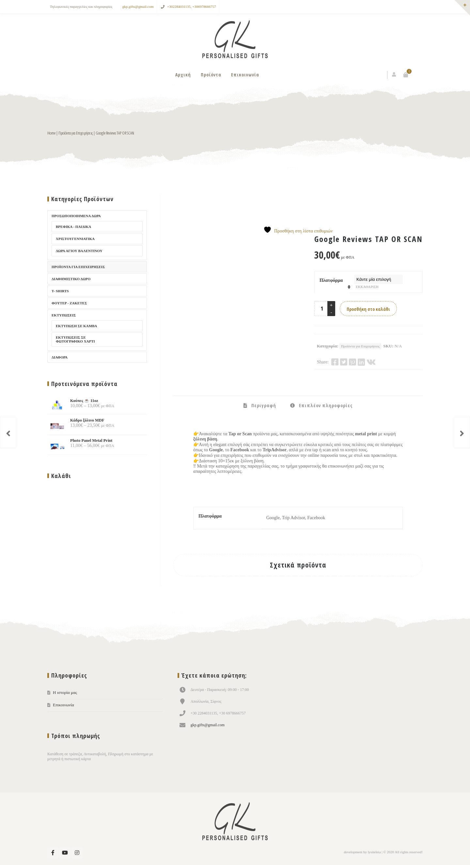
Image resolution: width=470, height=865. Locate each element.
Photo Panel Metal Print (80, 440)
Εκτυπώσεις (64, 315)
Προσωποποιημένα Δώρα (76, 216)
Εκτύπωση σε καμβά (76, 326)
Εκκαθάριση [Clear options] (367, 287)
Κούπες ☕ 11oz (72, 400)
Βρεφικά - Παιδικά (73, 227)
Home (51, 133)
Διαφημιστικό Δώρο (71, 279)
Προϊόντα (211, 75)
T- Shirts (60, 291)
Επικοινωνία (245, 75)
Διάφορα (60, 357)
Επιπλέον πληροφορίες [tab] (325, 405)
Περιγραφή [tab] (263, 405)
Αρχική (183, 75)
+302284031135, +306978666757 (191, 6)
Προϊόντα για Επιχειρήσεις (75, 133)
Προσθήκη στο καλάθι (368, 309)
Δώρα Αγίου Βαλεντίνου (79, 251)
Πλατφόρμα (331, 280)
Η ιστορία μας (65, 692)
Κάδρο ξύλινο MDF (75, 420)
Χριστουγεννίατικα (75, 239)
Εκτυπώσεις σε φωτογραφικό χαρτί (75, 339)
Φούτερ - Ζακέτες (69, 303)
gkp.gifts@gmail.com (138, 6)
